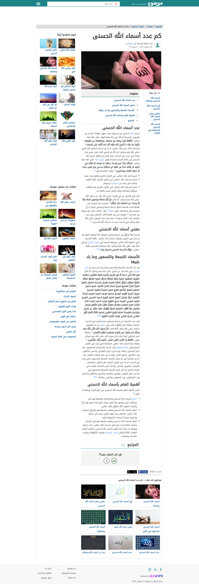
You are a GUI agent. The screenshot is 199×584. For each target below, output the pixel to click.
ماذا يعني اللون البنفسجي (64, 311)
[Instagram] (150, 570)
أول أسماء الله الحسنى (153, 107)
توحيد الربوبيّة (112, 432)
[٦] (128, 214)
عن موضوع (71, 568)
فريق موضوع (46, 578)
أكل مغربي (71, 332)
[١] (85, 144)
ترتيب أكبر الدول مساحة (65, 327)
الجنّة (111, 211)
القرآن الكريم (93, 242)
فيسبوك (144, 471)
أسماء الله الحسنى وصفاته (152, 99)
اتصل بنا (48, 568)
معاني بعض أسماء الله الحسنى (154, 116)
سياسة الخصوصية (69, 573)
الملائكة (114, 183)
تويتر (134, 471)
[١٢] (92, 331)
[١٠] (100, 315)
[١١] (98, 315)
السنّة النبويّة (122, 347)
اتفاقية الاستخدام (44, 573)
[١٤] (134, 393)
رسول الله (99, 160)
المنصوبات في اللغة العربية (63, 337)
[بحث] (116, 4)
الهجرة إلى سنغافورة (66, 291)
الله (131, 133)
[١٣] (86, 339)
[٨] (99, 249)
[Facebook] (161, 570)
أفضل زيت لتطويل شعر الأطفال (62, 301)
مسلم (102, 325)
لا (106, 461)
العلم (134, 399)
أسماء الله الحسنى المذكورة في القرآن (154, 128)
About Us (72, 578)
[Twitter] (155, 570)
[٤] (109, 202)
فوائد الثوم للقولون (67, 306)
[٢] (115, 170)
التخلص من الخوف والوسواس (62, 322)
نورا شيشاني (131, 43)
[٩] (97, 249)
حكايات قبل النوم (68, 316)
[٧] (115, 217)
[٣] (95, 170)
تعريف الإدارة (70, 296)
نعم (114, 461)
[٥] (108, 210)
